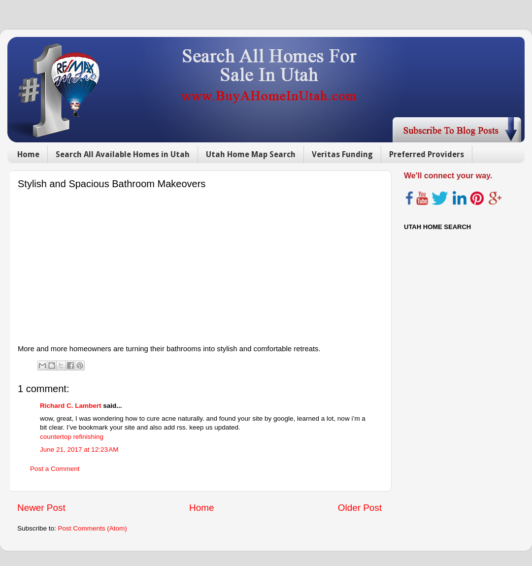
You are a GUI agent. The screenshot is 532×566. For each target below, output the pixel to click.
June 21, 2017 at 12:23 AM (79, 449)
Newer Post (41, 507)
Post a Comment (55, 468)
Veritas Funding (342, 154)
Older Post (360, 507)
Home (28, 154)
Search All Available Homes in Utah (123, 154)
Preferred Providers (426, 154)
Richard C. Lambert (70, 405)
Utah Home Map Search (251, 154)
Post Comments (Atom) (92, 528)
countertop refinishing (71, 436)
